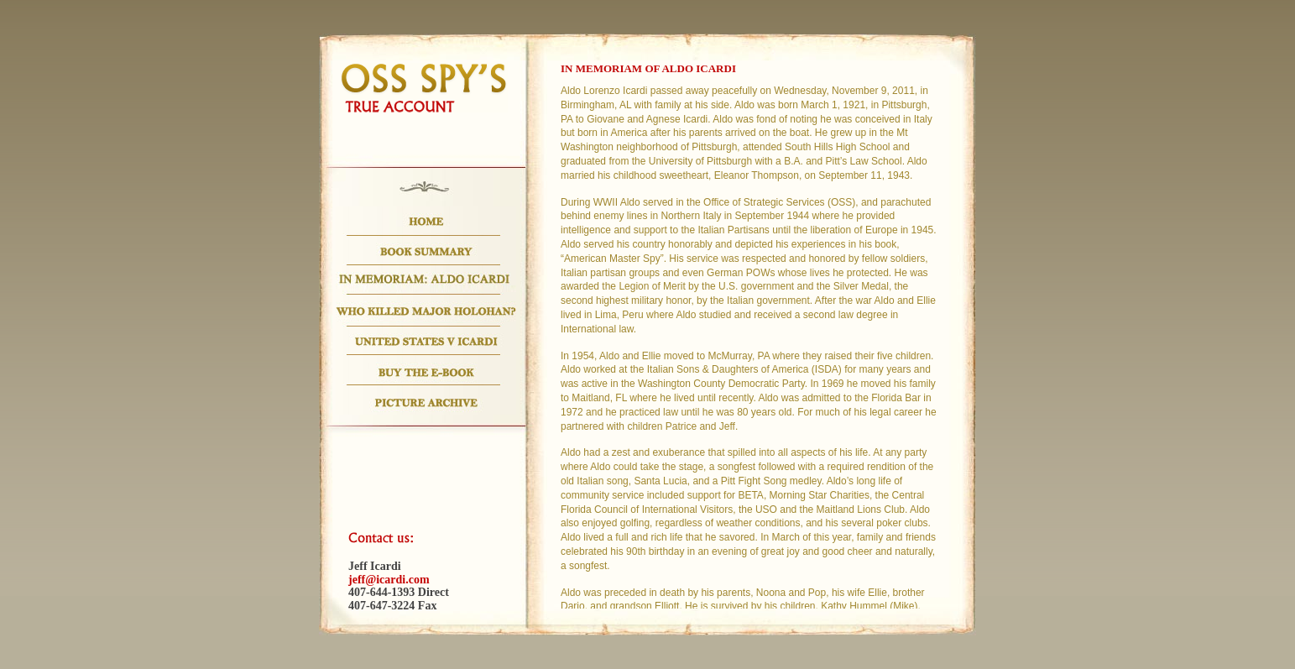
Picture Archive (426, 400)
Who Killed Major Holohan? (426, 311)
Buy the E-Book (426, 370)
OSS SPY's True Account (424, 87)
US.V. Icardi (426, 341)
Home (426, 221)
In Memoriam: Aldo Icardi (426, 280)
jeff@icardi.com (389, 579)
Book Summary (426, 250)
